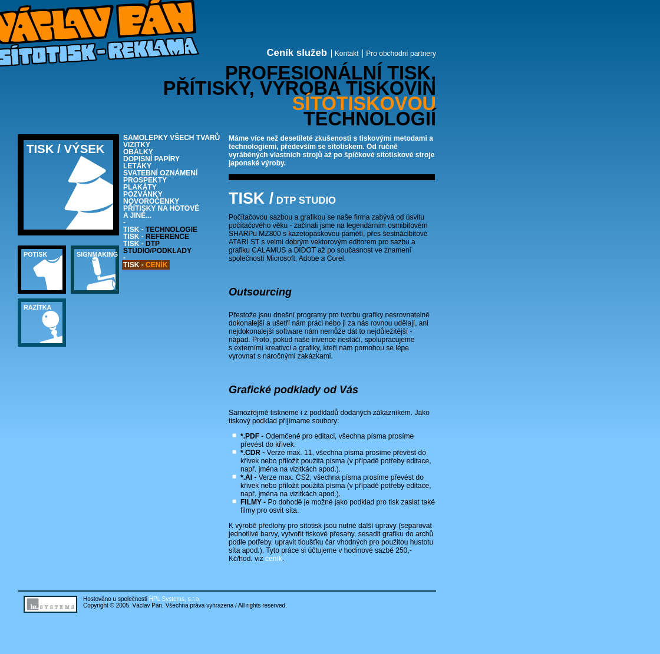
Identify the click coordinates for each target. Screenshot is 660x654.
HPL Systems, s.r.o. (174, 599)
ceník (273, 559)
